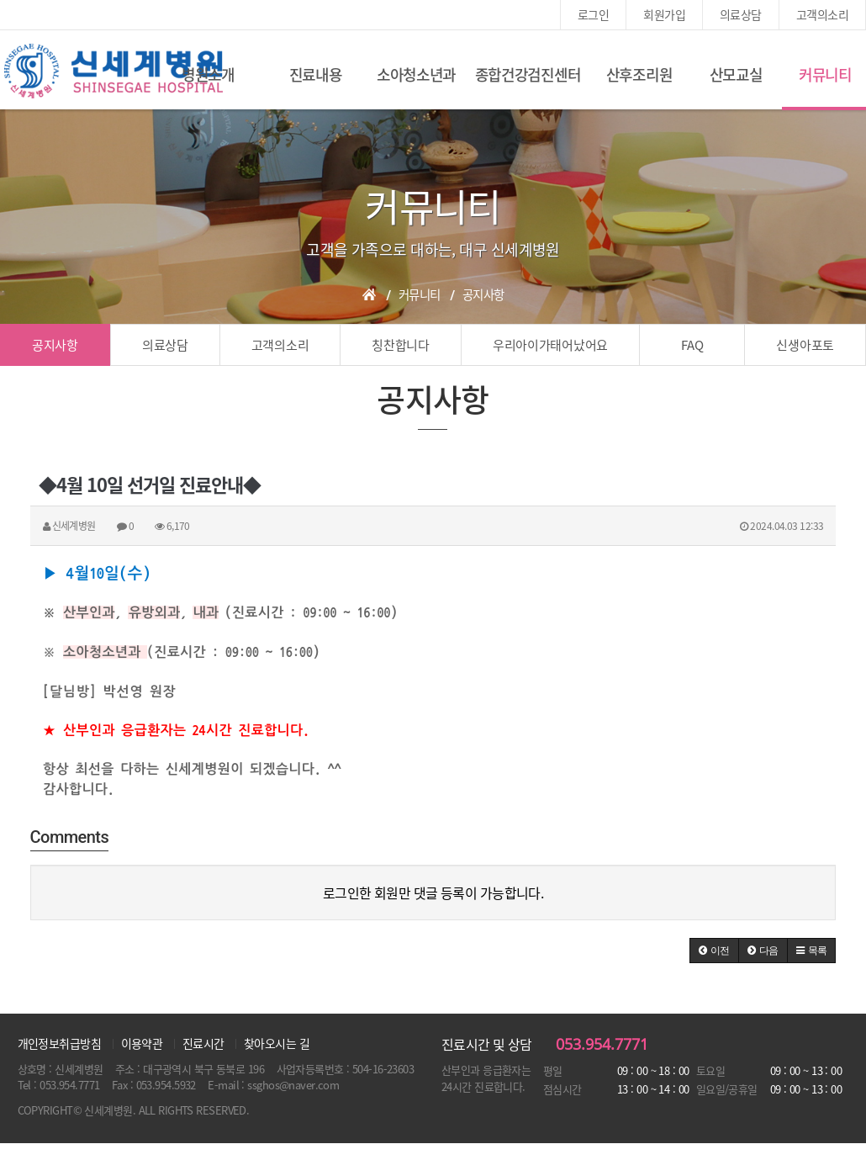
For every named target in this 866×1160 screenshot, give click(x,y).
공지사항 (55, 345)
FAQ (692, 345)
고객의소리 (822, 14)
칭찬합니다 (401, 345)
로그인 (593, 14)
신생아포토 (805, 345)
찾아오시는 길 (276, 1043)
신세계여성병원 (113, 71)
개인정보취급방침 (60, 1043)
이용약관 (142, 1043)
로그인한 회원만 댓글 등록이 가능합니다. (433, 892)
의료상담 (741, 14)
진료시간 (203, 1043)
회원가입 (664, 14)
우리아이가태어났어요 (550, 345)
